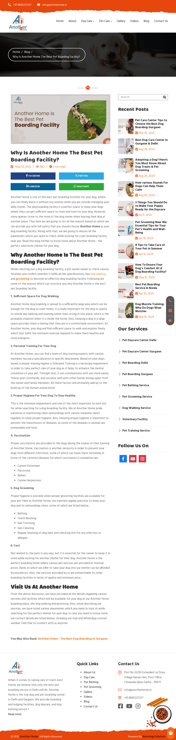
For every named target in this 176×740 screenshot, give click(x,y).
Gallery (121, 21)
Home (60, 21)
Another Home (29, 736)
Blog (146, 21)
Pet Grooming (92, 687)
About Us (89, 672)
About (72, 21)
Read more (14, 714)
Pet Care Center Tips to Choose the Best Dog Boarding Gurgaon (151, 124)
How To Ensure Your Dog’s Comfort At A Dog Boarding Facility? (150, 268)
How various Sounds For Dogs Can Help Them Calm (151, 186)
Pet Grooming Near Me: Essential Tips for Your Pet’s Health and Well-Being (151, 227)
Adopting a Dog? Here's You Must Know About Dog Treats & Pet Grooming (151, 165)
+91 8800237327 (19, 5)
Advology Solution (153, 736)
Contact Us (161, 21)
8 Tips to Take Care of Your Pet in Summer (150, 247)
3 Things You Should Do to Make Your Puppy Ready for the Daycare (151, 206)
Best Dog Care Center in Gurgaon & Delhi (151, 142)
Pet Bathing (91, 682)
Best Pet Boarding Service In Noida (147, 286)
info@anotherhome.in (52, 5)
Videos (134, 21)
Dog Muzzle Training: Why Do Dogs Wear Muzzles (149, 308)
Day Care (86, 21)
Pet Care (104, 21)
